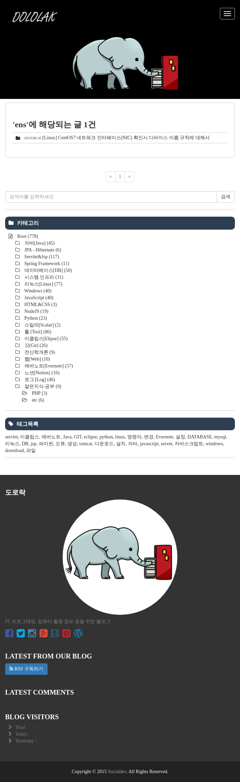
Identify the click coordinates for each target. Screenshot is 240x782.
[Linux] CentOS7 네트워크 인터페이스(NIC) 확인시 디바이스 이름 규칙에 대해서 (126, 137)
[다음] (129, 176)
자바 (133, 443)
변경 (149, 436)
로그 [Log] (39, 379)
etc (37, 400)
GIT (77, 436)
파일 (31, 450)
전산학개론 (39, 352)
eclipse (90, 436)
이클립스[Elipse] (45, 338)
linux (120, 436)
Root (27, 236)
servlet (11, 436)
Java (67, 436)
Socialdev (117, 771)
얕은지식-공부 (42, 386)
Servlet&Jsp (41, 256)
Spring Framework (46, 263)
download (14, 450)
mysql (220, 436)
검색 (225, 196)
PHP (39, 393)
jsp (33, 443)
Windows (37, 290)
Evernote (164, 436)
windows (214, 443)
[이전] (110, 176)
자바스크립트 (189, 443)
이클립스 (29, 436)
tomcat (85, 443)
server (166, 443)
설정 (180, 436)
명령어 (134, 436)
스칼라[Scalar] (42, 325)
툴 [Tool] (37, 331)
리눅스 (12, 443)
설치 (121, 443)
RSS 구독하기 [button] (26, 668)
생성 (72, 443)
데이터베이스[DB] (47, 270)
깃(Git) (35, 345)
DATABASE (200, 436)
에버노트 (51, 436)
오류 (60, 443)
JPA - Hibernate (42, 249)
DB (25, 443)
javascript (149, 443)
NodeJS (35, 311)
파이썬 (46, 443)
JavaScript (38, 297)
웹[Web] (36, 359)
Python (35, 318)
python (106, 436)
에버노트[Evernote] (48, 365)
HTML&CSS (40, 304)
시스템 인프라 (43, 277)
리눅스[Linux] (42, 284)
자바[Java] (39, 243)
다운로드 (104, 443)
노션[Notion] (41, 372)
